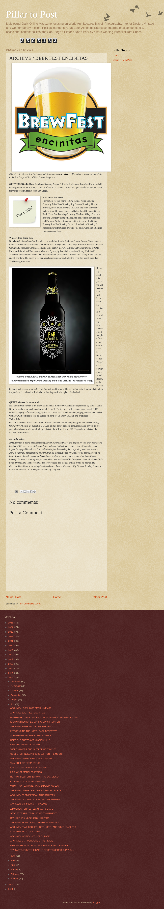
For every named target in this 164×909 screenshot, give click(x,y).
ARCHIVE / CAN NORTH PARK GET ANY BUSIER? (35, 799)
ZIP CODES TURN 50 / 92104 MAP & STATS (31, 809)
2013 (11, 677)
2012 (11, 884)
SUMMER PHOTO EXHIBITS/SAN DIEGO (30, 735)
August (14, 699)
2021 (11, 641)
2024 (11, 627)
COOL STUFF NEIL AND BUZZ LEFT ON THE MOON (36, 754)
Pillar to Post (31, 14)
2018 (11, 654)
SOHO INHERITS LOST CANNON (26, 831)
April (13, 865)
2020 (11, 645)
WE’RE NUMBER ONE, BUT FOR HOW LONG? (33, 749)
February (15, 874)
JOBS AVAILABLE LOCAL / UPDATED (28, 804)
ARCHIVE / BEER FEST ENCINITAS (27, 712)
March (14, 869)
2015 (11, 668)
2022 (11, 636)
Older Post (100, 597)
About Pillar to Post (122, 60)
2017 (11, 659)
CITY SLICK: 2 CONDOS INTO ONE (27, 781)
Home (57, 597)
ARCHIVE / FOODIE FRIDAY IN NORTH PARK (32, 795)
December (16, 681)
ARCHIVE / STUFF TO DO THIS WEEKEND (31, 726)
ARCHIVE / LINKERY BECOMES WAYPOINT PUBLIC (36, 790)
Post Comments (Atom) (30, 603)
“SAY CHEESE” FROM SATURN (25, 763)
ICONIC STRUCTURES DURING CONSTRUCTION (35, 722)
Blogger (96, 902)
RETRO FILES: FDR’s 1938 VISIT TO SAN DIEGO (34, 777)
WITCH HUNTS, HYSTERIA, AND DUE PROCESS (34, 786)
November (16, 686)
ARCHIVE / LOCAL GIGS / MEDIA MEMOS (31, 708)
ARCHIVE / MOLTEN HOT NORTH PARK (30, 836)
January (15, 878)
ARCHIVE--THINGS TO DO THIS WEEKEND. (32, 758)
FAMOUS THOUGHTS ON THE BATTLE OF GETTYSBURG (39, 845)
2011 (11, 889)
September (16, 695)
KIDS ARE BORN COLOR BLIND (26, 744)
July (13, 704)
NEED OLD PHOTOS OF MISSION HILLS (30, 740)
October (15, 690)
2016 (11, 664)
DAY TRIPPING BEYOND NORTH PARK (29, 818)
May (13, 860)
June (13, 856)
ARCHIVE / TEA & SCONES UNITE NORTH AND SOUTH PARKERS (43, 827)
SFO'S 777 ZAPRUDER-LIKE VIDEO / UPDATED (33, 813)
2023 (11, 632)
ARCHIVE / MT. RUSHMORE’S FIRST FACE (31, 841)
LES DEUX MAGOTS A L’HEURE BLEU (29, 767)
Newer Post (13, 597)
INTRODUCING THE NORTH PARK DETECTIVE (33, 731)
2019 (11, 650)
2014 (11, 673)
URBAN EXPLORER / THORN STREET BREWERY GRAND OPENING (44, 717)
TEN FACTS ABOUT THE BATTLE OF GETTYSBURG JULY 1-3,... (42, 850)
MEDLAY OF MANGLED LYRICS (26, 772)
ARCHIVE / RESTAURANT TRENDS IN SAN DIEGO (35, 822)
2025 (11, 622)
